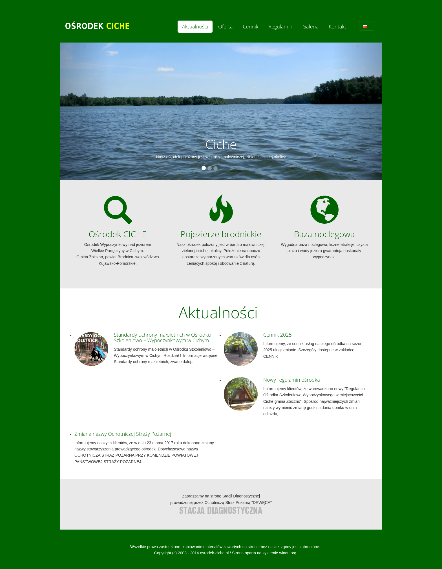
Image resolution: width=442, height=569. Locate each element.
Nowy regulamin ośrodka (291, 379)
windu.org (287, 553)
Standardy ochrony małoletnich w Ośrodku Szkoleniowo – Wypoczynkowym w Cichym (162, 337)
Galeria (310, 26)
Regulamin (280, 26)
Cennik (250, 26)
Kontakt (337, 26)
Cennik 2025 (277, 334)
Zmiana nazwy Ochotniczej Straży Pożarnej (122, 433)
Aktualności (195, 26)
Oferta (225, 26)
